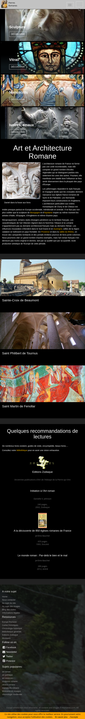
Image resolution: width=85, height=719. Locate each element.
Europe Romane (9, 622)
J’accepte (74, 717)
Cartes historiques (10, 625)
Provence (45, 232)
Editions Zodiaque (10, 635)
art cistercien (7, 678)
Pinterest (8, 660)
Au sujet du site (9, 603)
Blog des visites (9, 609)
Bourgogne (35, 212)
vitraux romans (8, 685)
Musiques (6, 638)
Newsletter (9, 651)
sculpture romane (9, 681)
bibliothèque (22, 450)
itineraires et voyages (11, 691)
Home (4, 596)
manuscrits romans (10, 688)
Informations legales (11, 613)
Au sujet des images (11, 606)
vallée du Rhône (66, 232)
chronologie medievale (12, 694)
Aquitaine (48, 212)
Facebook (9, 647)
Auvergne (57, 229)
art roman (6, 672)
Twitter (7, 656)
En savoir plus (61, 717)
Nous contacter (8, 600)
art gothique (7, 675)
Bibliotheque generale (11, 632)
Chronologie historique (12, 628)
